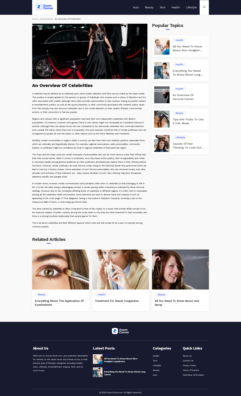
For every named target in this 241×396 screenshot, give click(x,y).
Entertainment (46, 19)
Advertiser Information (193, 374)
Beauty (149, 7)
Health (176, 7)
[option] (61, 280)
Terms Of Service (191, 369)
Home (35, 19)
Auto (136, 7)
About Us (187, 356)
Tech (162, 7)
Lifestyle (191, 7)
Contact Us (188, 360)
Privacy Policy (189, 365)
